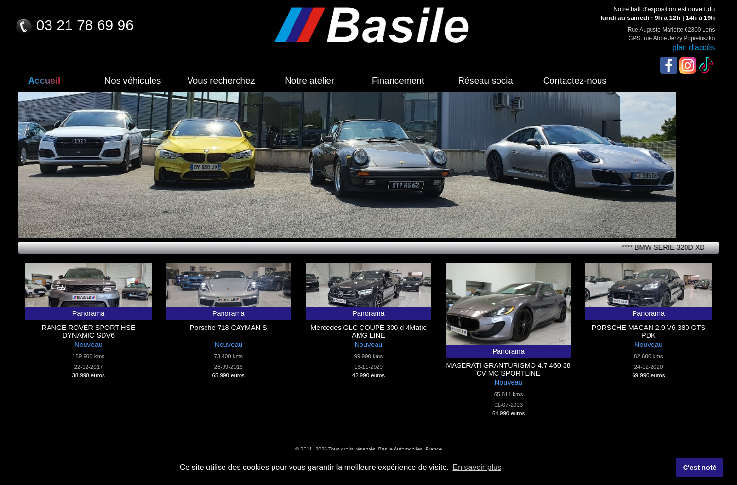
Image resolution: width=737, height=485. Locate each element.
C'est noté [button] (700, 467)
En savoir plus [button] (476, 467)
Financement (398, 80)
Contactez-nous (575, 80)
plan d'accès (693, 47)
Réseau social (486, 80)
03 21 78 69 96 (74, 25)
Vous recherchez (221, 80)
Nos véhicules (132, 80)
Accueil (44, 80)
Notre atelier (309, 80)
